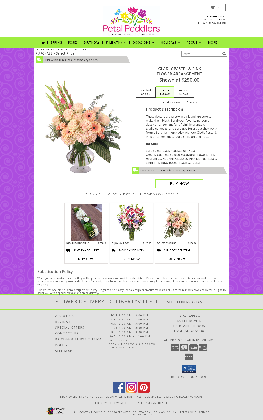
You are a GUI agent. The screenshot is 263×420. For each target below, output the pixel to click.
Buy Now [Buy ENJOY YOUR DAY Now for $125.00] (131, 259)
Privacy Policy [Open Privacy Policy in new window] (165, 412)
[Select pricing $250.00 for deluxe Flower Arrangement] (165, 92)
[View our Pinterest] (144, 392)
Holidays (171, 42)
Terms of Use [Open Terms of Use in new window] (143, 414)
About (194, 42)
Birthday (92, 42)
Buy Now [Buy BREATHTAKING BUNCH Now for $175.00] (86, 259)
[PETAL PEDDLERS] (131, 20)
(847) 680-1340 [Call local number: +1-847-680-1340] (216, 23)
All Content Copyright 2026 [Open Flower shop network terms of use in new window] (95, 412)
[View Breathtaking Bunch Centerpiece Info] (86, 222)
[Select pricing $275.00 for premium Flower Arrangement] (184, 92)
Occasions (144, 42)
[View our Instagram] (131, 392)
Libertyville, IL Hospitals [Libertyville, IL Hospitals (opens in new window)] (124, 396)
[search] (224, 54)
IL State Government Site (150, 402)
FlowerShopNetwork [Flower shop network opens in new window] (134, 412)
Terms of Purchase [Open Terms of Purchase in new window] (194, 412)
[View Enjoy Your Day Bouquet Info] (131, 222)
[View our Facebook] (119, 392)
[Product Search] (201, 53)
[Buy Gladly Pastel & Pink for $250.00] (179, 183)
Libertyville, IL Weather (112, 402)
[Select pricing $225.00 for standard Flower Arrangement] (145, 92)
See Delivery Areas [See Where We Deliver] (184, 302)
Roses (73, 42)
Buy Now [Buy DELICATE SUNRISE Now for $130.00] (177, 259)
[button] (216, 7)
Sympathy (116, 42)
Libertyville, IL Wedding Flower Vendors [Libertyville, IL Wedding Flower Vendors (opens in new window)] (174, 396)
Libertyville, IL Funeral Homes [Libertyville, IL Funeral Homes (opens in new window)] (81, 396)
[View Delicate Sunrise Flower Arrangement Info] (177, 222)
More (214, 42)
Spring (56, 42)
